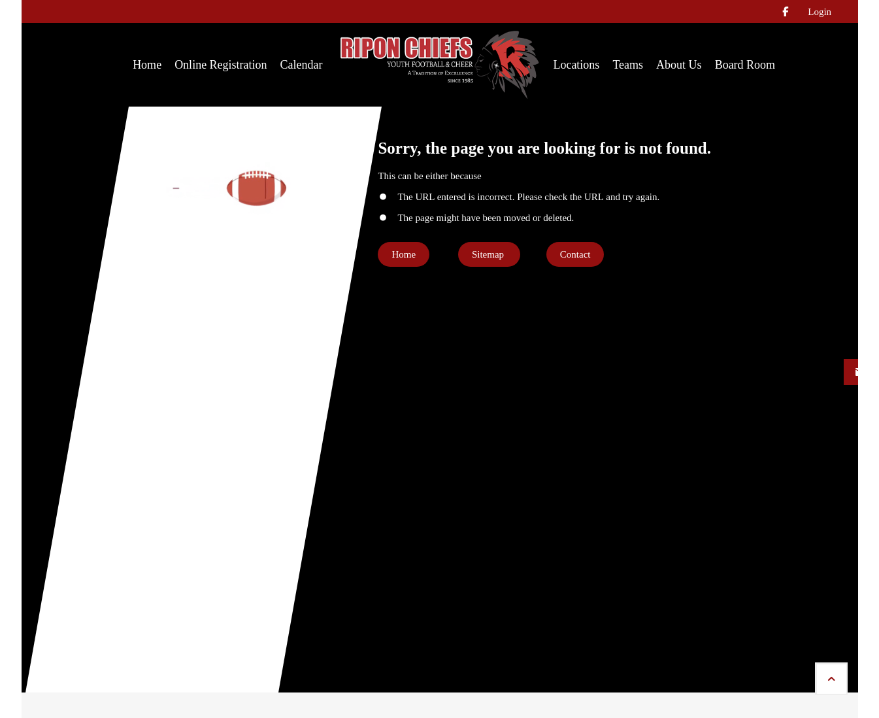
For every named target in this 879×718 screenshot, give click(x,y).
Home (403, 254)
